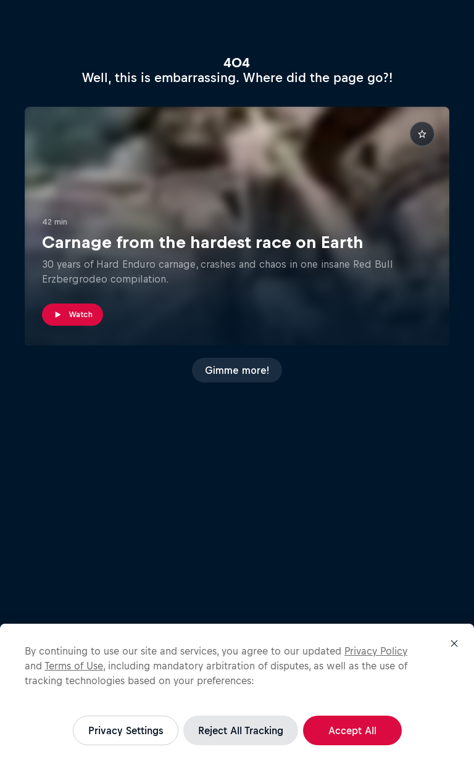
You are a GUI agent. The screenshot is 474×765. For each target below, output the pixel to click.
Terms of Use (73, 665)
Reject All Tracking (240, 730)
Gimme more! (237, 370)
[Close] (454, 643)
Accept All (352, 730)
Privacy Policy (375, 650)
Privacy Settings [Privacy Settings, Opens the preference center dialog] (125, 730)
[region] (237, 694)
